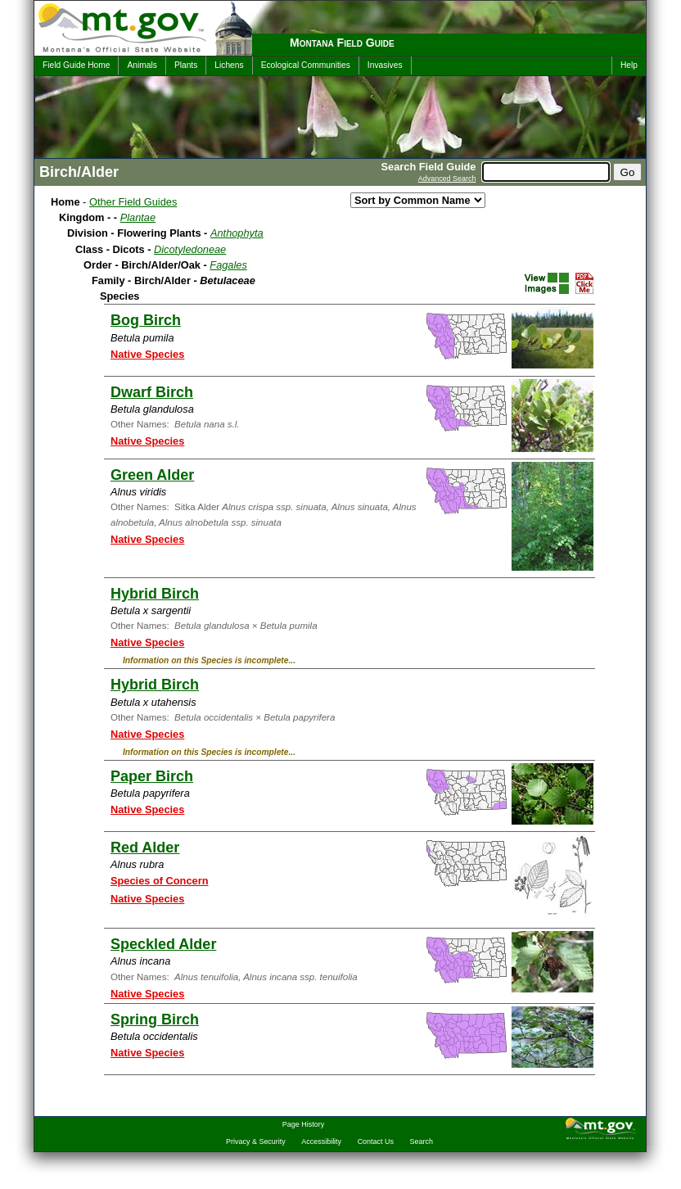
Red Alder (144, 847)
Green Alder (152, 475)
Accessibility (321, 1141)
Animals (141, 65)
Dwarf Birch (151, 392)
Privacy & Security (256, 1141)
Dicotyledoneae (190, 249)
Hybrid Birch (154, 593)
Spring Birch (154, 1019)
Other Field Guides (133, 202)
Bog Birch (145, 320)
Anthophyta (237, 233)
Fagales (228, 265)
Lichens (228, 65)
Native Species (147, 354)
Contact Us (376, 1141)
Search (421, 1141)
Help (629, 65)
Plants (185, 65)
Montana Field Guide (342, 42)
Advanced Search (447, 178)
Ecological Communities (305, 65)
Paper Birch (151, 776)
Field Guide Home (76, 65)
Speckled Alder (163, 944)
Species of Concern (159, 881)
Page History (303, 1124)
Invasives (385, 65)
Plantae (138, 217)
